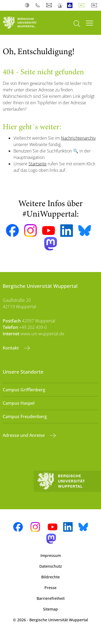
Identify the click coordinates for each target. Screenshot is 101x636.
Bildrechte (50, 576)
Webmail (49, 5)
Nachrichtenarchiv (78, 138)
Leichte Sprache (71, 5)
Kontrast (28, 5)
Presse (50, 587)
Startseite (38, 164)
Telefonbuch (39, 5)
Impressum (50, 555)
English (95, 5)
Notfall (60, 5)
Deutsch (82, 5)
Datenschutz (50, 566)
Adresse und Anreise (24, 435)
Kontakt (11, 348)
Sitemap (50, 609)
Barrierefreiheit (51, 598)
